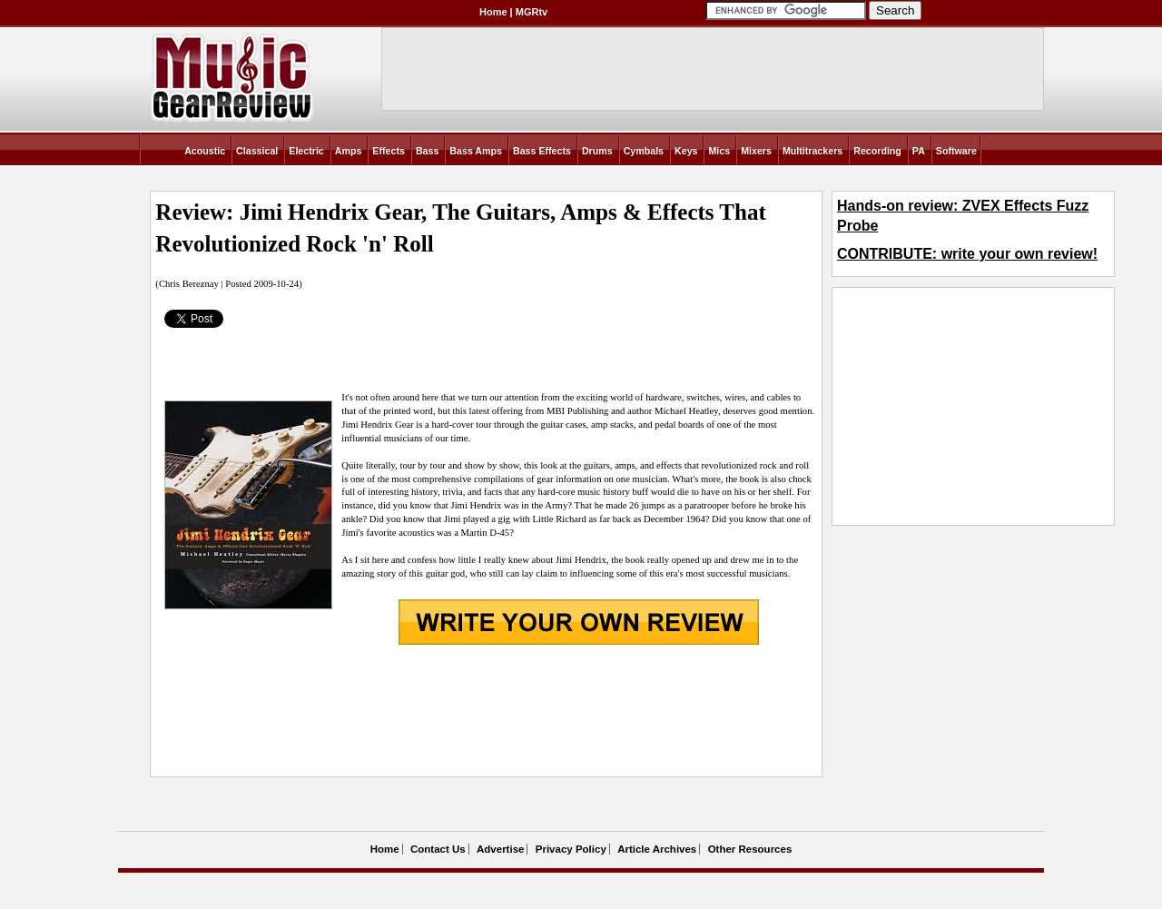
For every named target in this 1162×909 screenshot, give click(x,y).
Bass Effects (542, 150)
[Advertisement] (485, 713)
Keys (686, 150)
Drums (597, 150)
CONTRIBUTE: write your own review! (967, 254)
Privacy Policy (571, 849)
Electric (306, 150)
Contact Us (438, 849)
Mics (719, 150)
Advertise (500, 849)
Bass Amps (475, 150)
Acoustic (204, 150)
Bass (427, 150)
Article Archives (656, 849)
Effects (388, 150)
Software (956, 150)
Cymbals (644, 150)
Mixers (756, 150)
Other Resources (750, 849)
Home (493, 11)
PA (918, 150)
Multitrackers (812, 150)
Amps (348, 150)
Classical (257, 150)
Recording (877, 150)
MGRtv (531, 11)
